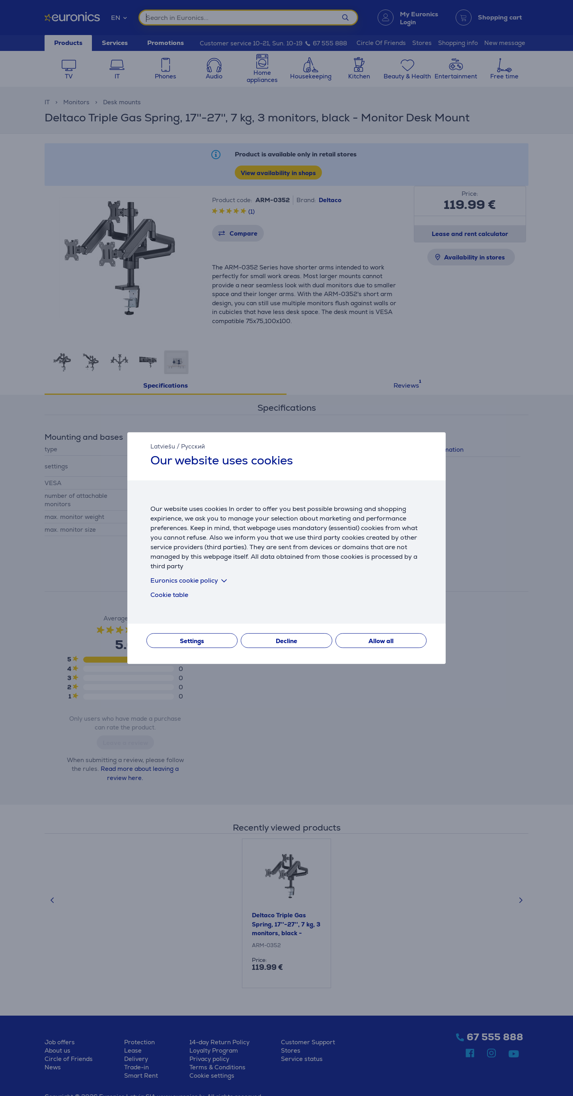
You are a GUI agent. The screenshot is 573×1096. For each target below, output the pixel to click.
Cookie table (169, 595)
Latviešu (162, 446)
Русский (193, 446)
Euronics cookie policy (190, 580)
